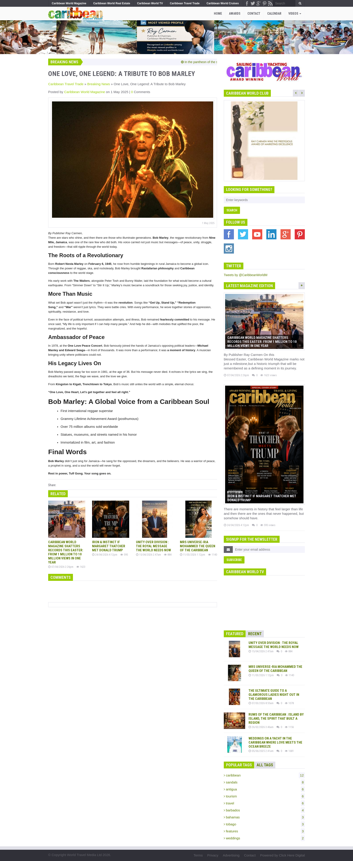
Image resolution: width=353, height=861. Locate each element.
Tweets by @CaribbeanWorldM (245, 275)
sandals (264, 782)
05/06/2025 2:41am (261, 750)
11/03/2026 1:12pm (192, 554)
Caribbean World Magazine (85, 92)
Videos (294, 13)
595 (124, 554)
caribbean (264, 775)
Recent (255, 633)
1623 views (268, 375)
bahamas (264, 817)
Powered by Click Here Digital (282, 855)
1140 (212, 554)
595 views (267, 525)
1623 (80, 566)
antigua (264, 789)
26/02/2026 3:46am (261, 727)
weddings (264, 838)
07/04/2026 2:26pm (60, 566)
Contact (253, 13)
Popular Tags (239, 765)
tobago (264, 824)
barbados (264, 810)
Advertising (231, 855)
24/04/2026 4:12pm (104, 554)
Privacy (212, 855)
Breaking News (98, 84)
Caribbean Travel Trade (66, 84)
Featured (234, 633)
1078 (289, 703)
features (264, 831)
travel (264, 803)
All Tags (265, 765)
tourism (264, 796)
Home (218, 13)
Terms (198, 855)
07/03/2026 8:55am (261, 703)
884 (168, 554)
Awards (234, 13)
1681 (289, 750)
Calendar (274, 13)
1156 (289, 727)
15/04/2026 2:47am (148, 554)
